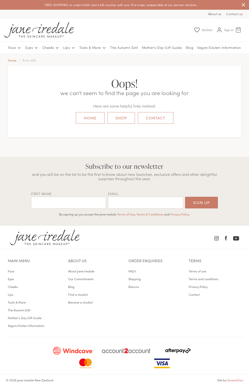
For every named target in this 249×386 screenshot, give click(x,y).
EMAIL (113, 193)
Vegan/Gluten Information (219, 47)
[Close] (243, 5)
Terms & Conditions (149, 214)
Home (90, 117)
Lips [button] (69, 48)
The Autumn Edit (124, 47)
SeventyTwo (235, 380)
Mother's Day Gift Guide (162, 47)
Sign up (201, 202)
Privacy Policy (179, 214)
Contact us (234, 13)
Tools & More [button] (93, 48)
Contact (155, 117)
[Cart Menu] (238, 30)
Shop (121, 117)
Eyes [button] (31, 48)
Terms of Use (126, 214)
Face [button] (15, 48)
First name (41, 193)
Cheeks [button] (51, 48)
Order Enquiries (145, 260)
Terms (195, 260)
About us (215, 13)
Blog (189, 47)
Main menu (19, 260)
